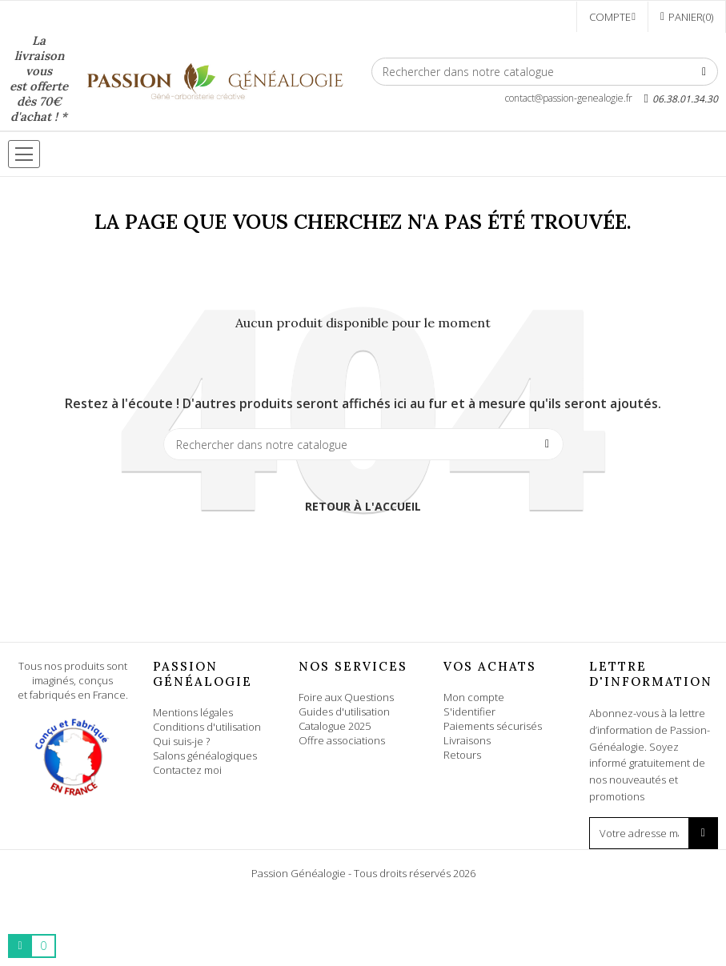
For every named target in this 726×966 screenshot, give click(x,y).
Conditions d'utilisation (207, 726)
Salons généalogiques (205, 755)
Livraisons (467, 740)
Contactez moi (187, 770)
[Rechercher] (545, 72)
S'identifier (469, 711)
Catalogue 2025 (335, 726)
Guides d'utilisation (344, 711)
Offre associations (342, 740)
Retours (462, 755)
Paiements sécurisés (492, 726)
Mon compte (473, 697)
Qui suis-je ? (181, 741)
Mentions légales (193, 712)
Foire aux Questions (346, 697)
